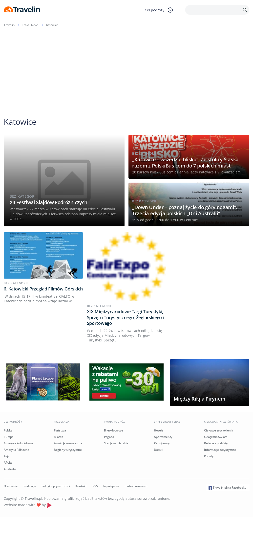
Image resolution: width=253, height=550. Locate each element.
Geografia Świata (216, 437)
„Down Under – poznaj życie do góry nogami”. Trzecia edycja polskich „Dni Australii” (184, 210)
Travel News (30, 25)
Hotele (158, 430)
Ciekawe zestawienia (218, 430)
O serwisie (11, 486)
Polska (8, 430)
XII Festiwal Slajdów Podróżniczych (48, 202)
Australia (10, 469)
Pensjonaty (161, 443)
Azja (6, 456)
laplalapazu (111, 486)
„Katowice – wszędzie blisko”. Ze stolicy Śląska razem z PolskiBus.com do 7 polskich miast (185, 162)
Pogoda (109, 437)
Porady (208, 456)
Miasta (58, 437)
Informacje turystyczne (220, 450)
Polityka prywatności (56, 486)
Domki (158, 450)
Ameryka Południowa (18, 443)
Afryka (8, 462)
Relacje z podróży (216, 443)
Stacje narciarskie (116, 443)
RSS (95, 486)
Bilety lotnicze (113, 430)
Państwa (60, 430)
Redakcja (29, 486)
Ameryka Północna (16, 450)
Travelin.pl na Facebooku (228, 487)
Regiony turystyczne (68, 450)
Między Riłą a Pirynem (199, 398)
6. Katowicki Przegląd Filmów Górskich (43, 289)
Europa (9, 437)
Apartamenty (163, 437)
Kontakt (81, 486)
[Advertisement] (126, 67)
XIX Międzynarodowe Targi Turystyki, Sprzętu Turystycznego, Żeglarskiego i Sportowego (125, 317)
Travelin (9, 25)
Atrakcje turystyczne (68, 443)
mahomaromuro (136, 486)
